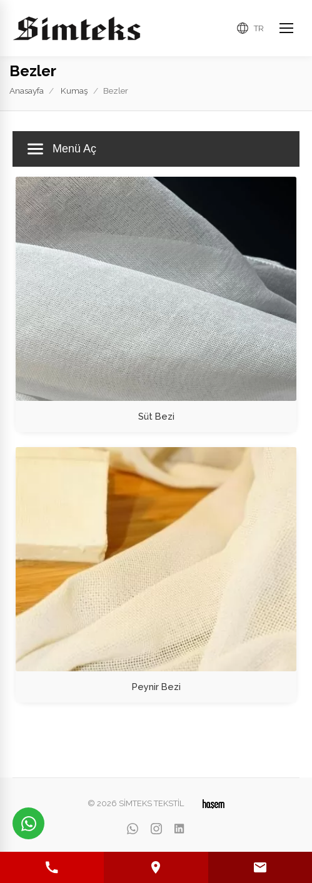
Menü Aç (62, 149)
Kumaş (74, 91)
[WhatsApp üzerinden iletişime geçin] (28, 823)
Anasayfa (26, 91)
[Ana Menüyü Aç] (286, 28)
